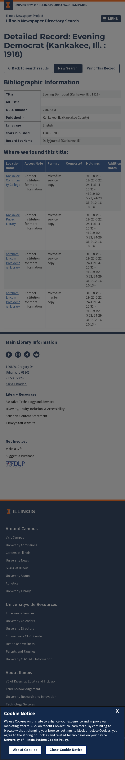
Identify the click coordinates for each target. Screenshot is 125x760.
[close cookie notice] (117, 711)
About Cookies (25, 750)
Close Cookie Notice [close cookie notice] (66, 750)
